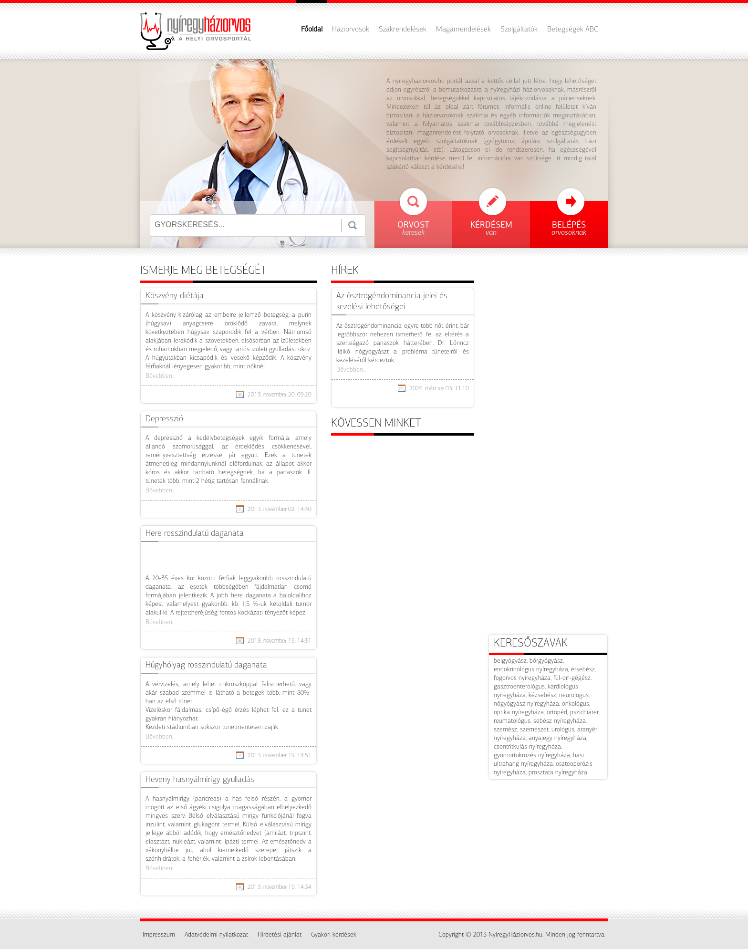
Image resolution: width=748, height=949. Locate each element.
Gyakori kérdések (333, 935)
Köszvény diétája (174, 296)
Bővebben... (160, 376)
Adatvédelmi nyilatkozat (216, 935)
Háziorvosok (350, 29)
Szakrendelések (402, 29)
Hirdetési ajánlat (279, 935)
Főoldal (311, 29)
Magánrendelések (463, 29)
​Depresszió (164, 419)
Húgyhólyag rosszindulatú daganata (206, 665)
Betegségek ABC (572, 29)
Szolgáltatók (519, 29)
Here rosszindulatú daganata (194, 533)
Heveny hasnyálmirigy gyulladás (199, 779)
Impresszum (159, 935)
